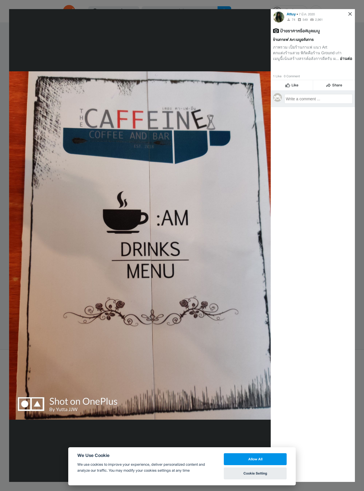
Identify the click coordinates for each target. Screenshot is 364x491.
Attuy (291, 14)
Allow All (255, 459)
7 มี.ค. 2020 (307, 14)
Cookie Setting (255, 473)
